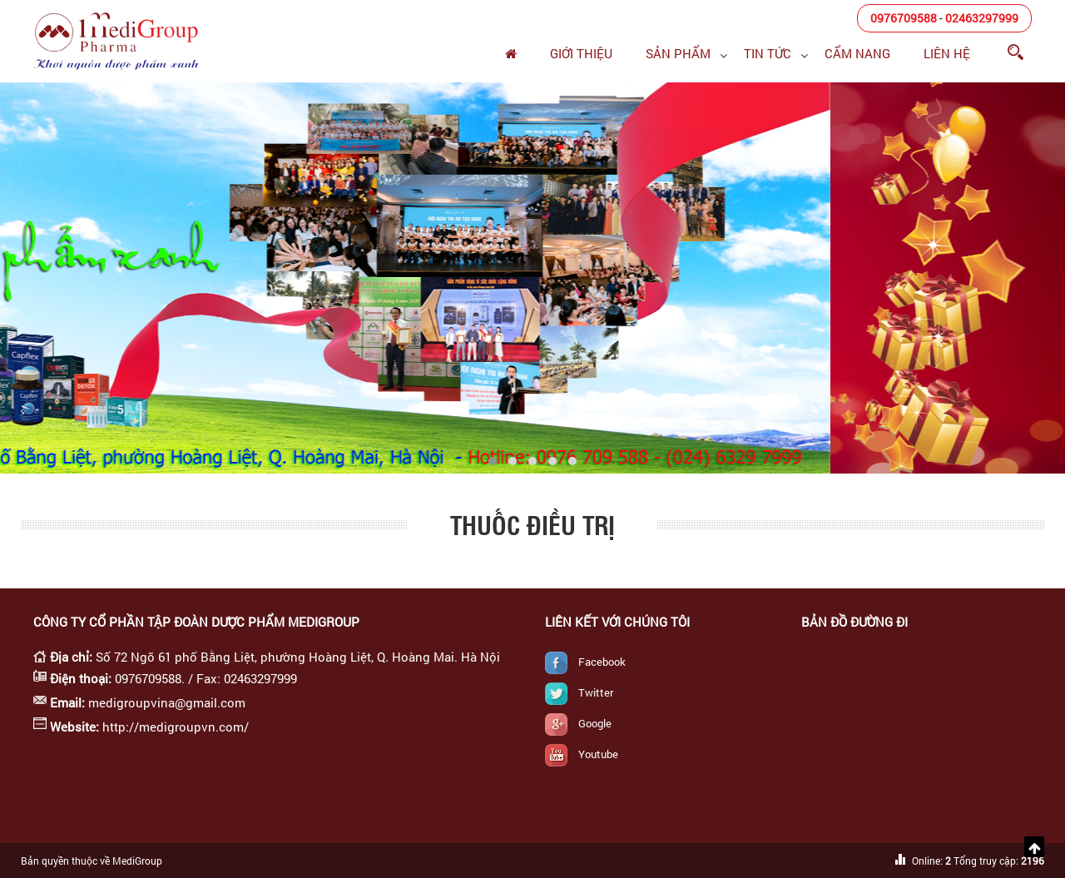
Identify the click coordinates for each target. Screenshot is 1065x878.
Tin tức (767, 53)
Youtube (598, 754)
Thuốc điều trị (532, 524)
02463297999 (981, 18)
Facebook (602, 661)
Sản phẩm (678, 53)
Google (595, 723)
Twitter (595, 692)
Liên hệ (947, 53)
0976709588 (903, 18)
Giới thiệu (581, 53)
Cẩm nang (857, 53)
